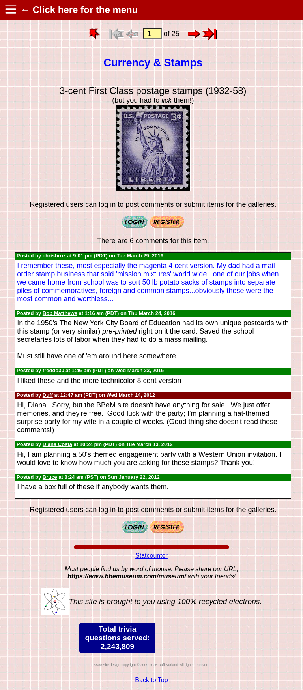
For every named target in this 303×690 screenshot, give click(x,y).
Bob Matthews (60, 313)
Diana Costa (57, 444)
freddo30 (53, 370)
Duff (48, 395)
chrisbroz (54, 256)
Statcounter (151, 555)
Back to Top (151, 680)
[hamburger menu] (10, 10)
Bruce (50, 477)
